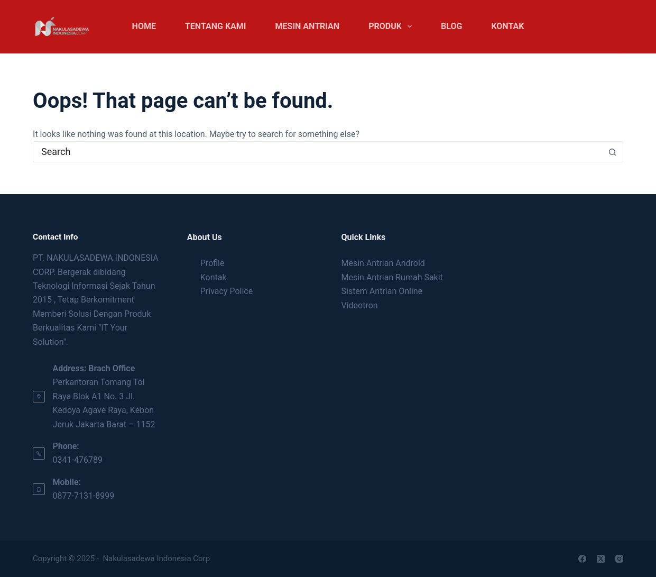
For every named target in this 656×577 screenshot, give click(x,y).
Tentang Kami (215, 26)
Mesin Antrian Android (382, 263)
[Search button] (612, 151)
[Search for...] (317, 151)
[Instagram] (619, 559)
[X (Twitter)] (601, 559)
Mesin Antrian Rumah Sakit (391, 277)
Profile (212, 263)
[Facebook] (582, 559)
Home (144, 26)
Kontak (507, 26)
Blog (451, 26)
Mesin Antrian (307, 26)
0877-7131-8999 (84, 496)
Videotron (359, 305)
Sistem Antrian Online (381, 291)
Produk (392, 26)
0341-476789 (78, 460)
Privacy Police (226, 291)
